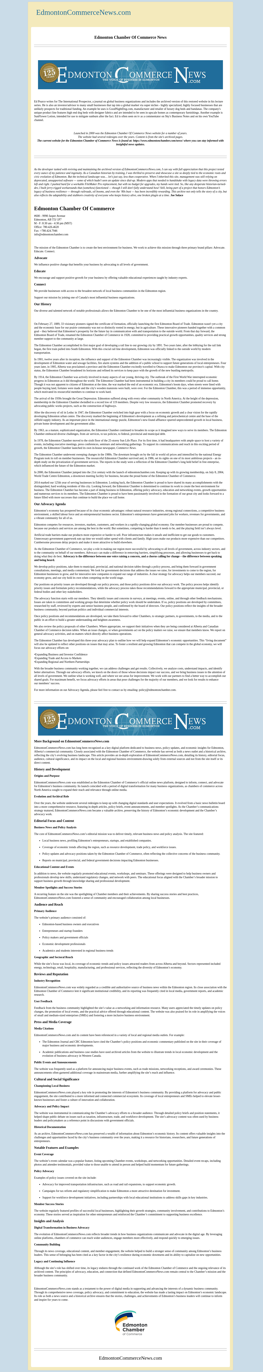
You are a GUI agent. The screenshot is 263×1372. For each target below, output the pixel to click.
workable (78, 184)
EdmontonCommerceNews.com (83, 12)
